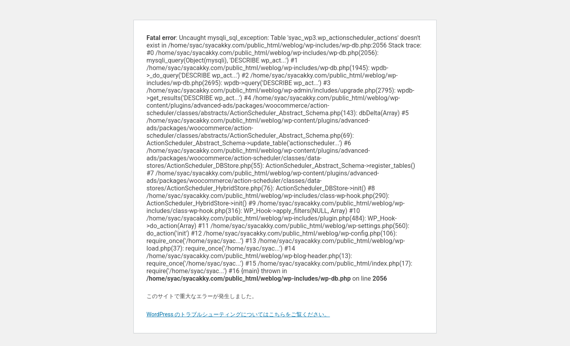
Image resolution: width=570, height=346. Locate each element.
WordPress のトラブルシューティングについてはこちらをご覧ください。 (238, 314)
